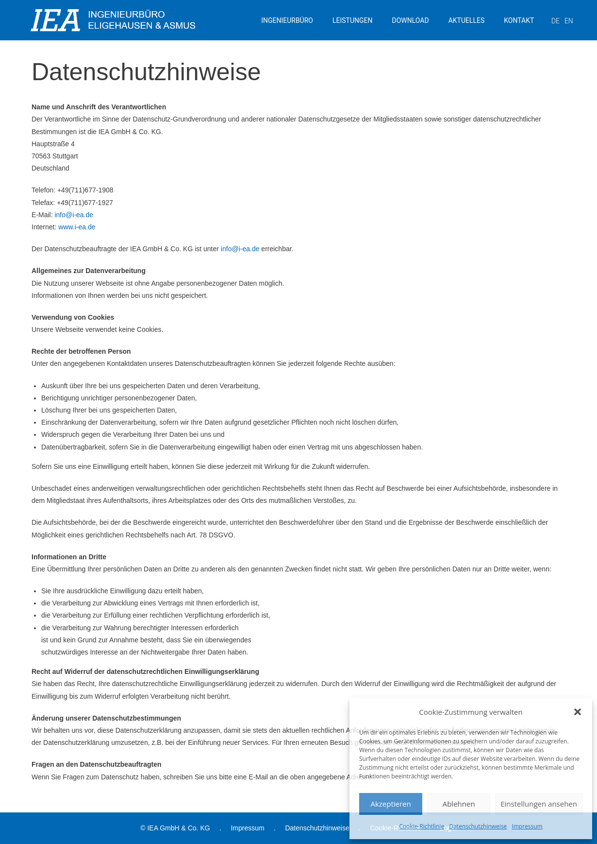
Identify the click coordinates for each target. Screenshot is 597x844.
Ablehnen (459, 804)
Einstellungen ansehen (538, 804)
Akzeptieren (390, 804)
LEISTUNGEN (352, 20)
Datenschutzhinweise (478, 826)
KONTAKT (519, 20)
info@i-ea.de (73, 215)
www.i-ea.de (76, 227)
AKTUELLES (466, 20)
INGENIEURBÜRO (287, 20)
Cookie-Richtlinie (421, 826)
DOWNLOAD (410, 20)
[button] (577, 712)
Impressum (527, 826)
